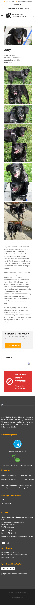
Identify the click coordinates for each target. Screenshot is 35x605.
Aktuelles (4, 500)
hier (24, 388)
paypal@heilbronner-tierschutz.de (14, 574)
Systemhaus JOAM (20, 592)
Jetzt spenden (8, 568)
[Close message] (30, 372)
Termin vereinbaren (13, 345)
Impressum (18, 601)
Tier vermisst (6, 504)
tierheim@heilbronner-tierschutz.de (20, 536)
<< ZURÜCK (8, 358)
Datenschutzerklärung (17, 597)
